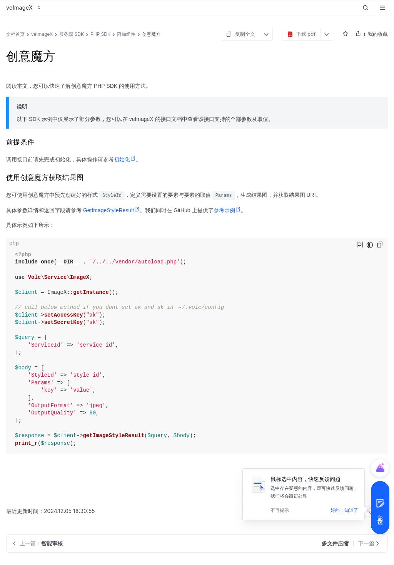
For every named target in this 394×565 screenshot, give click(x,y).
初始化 (125, 159)
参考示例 (227, 210)
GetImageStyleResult (111, 210)
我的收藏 (378, 34)
